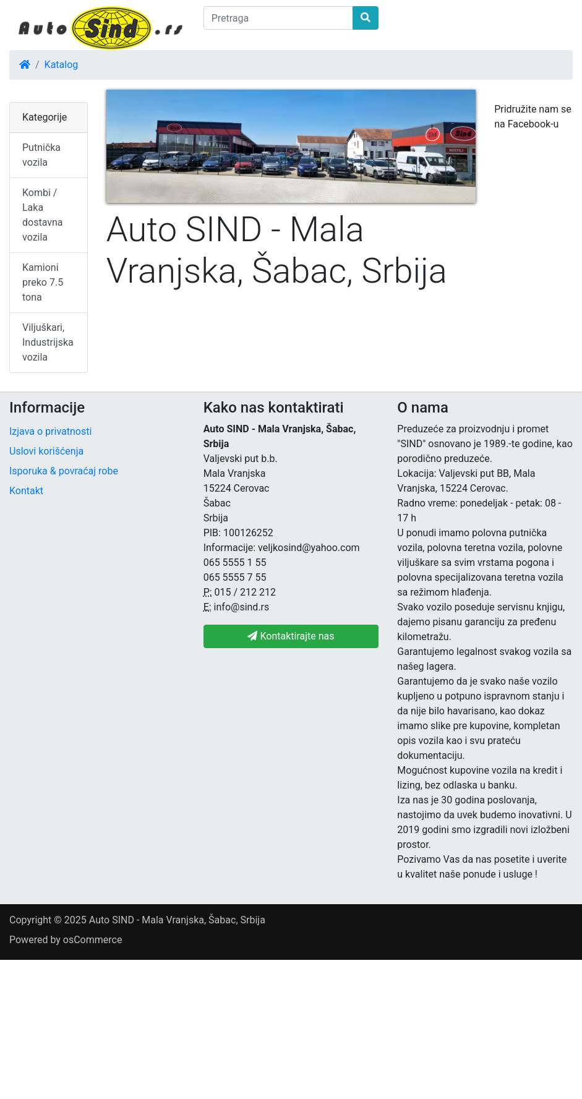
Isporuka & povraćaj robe (63, 471)
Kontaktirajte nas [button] (290, 636)
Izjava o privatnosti (50, 431)
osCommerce (92, 940)
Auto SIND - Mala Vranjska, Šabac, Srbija (177, 920)
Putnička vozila (41, 155)
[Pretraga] (278, 18)
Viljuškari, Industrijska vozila (48, 342)
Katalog (62, 65)
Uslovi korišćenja (46, 451)
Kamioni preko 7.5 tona (42, 282)
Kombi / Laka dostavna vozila (42, 215)
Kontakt (26, 491)
